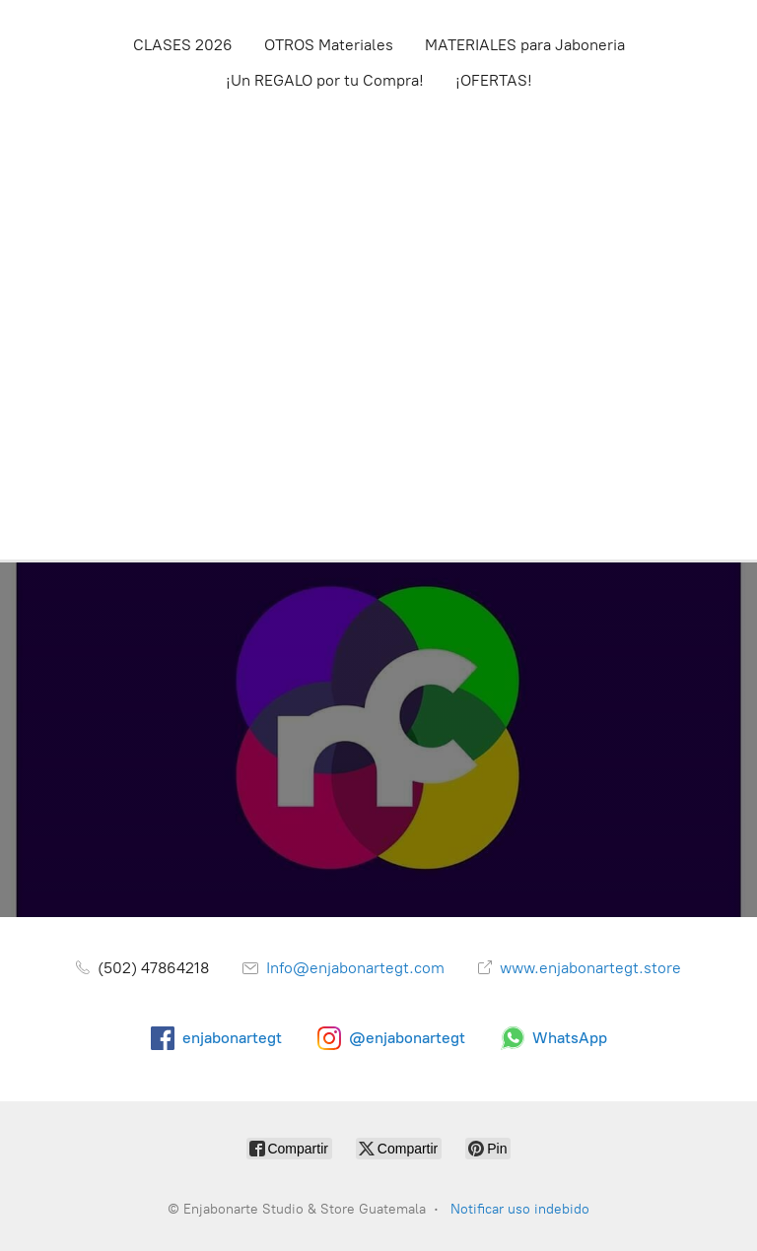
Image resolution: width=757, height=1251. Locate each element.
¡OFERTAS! (493, 80)
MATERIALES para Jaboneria (525, 44)
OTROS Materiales (328, 44)
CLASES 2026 (183, 44)
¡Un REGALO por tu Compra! (325, 80)
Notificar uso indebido (519, 1209)
